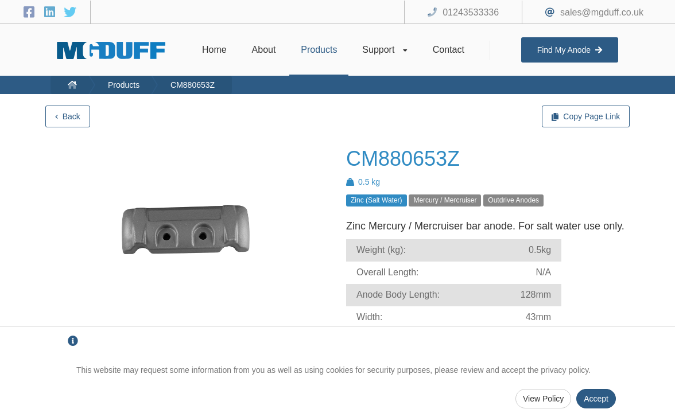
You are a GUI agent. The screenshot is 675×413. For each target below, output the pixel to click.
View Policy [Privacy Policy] (543, 398)
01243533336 (471, 12)
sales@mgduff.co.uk (601, 12)
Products (123, 84)
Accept (596, 398)
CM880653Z (192, 84)
